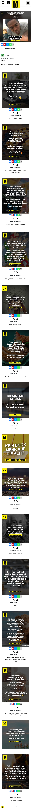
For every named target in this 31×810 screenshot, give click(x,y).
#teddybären (16, 659)
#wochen (8, 224)
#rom (15, 278)
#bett (12, 657)
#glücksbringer (8, 659)
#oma (25, 713)
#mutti (24, 170)
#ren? (7, 279)
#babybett (23, 659)
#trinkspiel (9, 715)
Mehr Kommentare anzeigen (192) (10, 64)
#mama (17, 657)
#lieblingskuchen (15, 172)
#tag (13, 713)
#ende (14, 800)
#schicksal (15, 508)
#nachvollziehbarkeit (20, 279)
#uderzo (12, 279)
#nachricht (22, 507)
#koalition (12, 226)
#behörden (19, 278)
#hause (10, 170)
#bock (12, 224)
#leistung (19, 553)
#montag (10, 376)
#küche (20, 118)
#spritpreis (18, 226)
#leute (10, 324)
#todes (15, 715)
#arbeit (16, 118)
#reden (14, 553)
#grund (19, 324)
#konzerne (22, 224)
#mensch (12, 507)
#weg (5, 713)
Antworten (8, 60)
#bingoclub (20, 715)
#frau (6, 170)
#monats (19, 800)
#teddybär (15, 661)
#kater (21, 713)
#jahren (22, 657)
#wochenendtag (23, 376)
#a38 (24, 278)
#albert (11, 278)
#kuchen (20, 170)
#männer (11, 118)
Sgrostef (7, 55)
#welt (17, 507)
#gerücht (16, 376)
